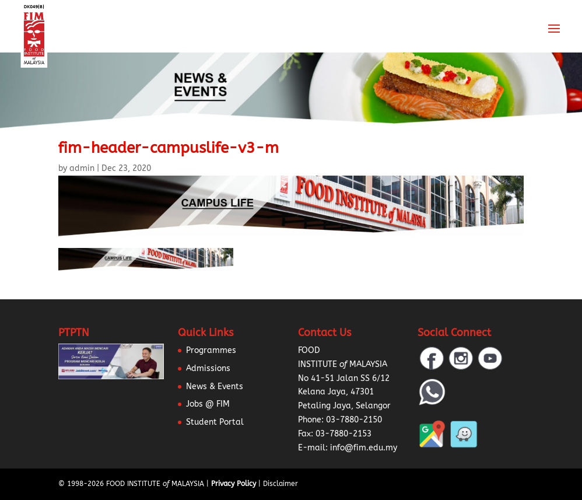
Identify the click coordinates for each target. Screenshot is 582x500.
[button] (23, 477)
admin (81, 168)
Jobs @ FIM (208, 404)
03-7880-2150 (354, 420)
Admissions (208, 368)
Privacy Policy (233, 484)
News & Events (214, 386)
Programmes (211, 350)
